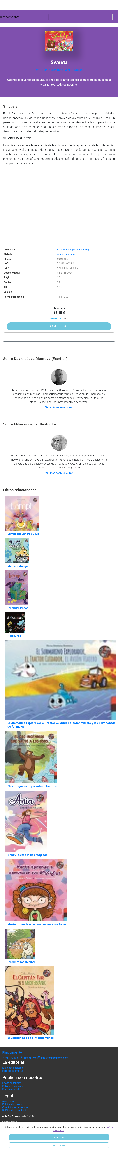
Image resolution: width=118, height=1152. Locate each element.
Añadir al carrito (59, 326)
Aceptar (59, 1137)
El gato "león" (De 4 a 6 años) (73, 249)
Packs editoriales (11, 1082)
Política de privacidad (14, 1110)
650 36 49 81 (29, 1057)
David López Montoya (48, 69)
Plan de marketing (12, 1089)
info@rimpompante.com (53, 1057)
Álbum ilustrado (66, 254)
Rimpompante (9, 17)
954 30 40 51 (11, 1057)
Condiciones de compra (15, 1107)
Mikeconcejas (74, 69)
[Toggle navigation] (52, 17)
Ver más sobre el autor (59, 407)
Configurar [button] (59, 1145)
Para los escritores (12, 1070)
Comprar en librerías (58, 338)
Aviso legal (8, 1101)
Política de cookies (12, 1104)
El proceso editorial (12, 1067)
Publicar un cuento (12, 1086)
